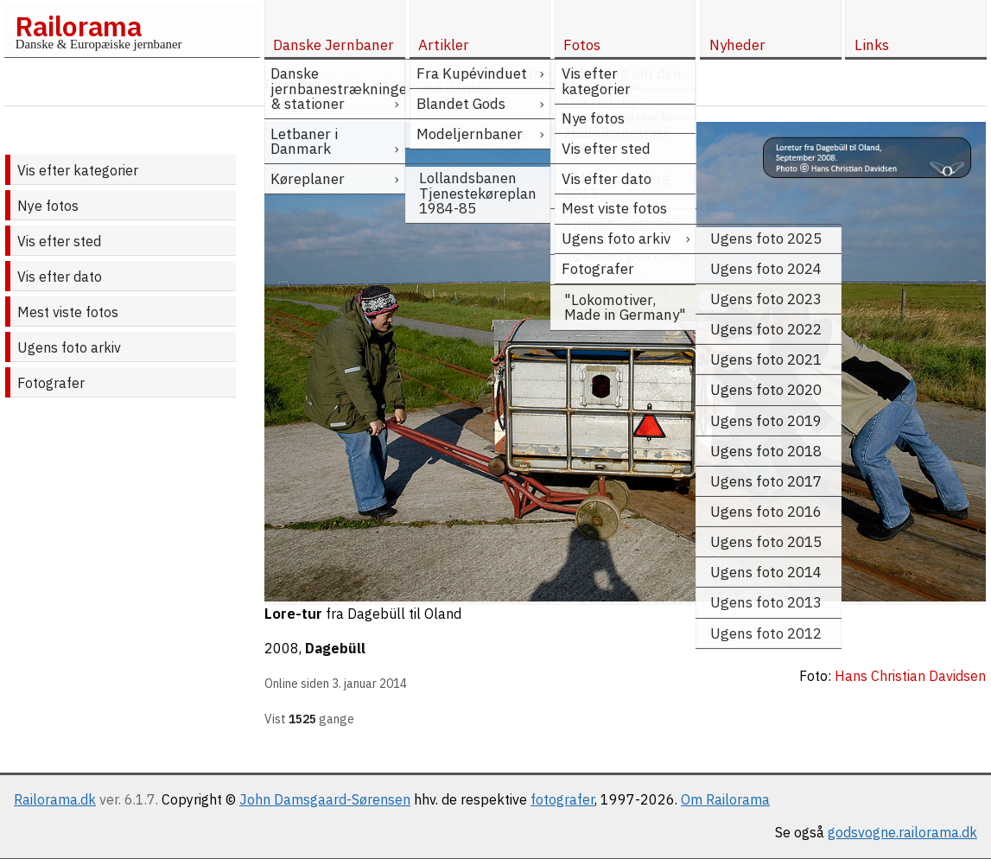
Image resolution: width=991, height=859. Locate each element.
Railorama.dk (55, 799)
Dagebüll (335, 648)
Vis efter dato (59, 276)
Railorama (78, 26)
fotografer (562, 799)
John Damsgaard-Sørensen (324, 799)
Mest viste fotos (67, 312)
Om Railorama (725, 799)
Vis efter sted (59, 241)
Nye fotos (48, 205)
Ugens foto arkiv (69, 347)
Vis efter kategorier (77, 170)
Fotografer (51, 382)
